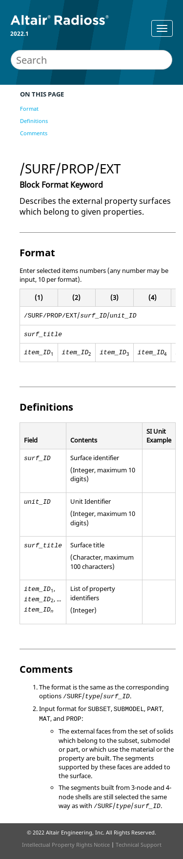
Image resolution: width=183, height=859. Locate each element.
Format (29, 108)
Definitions (34, 120)
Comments (33, 133)
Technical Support (139, 844)
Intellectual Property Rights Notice (66, 844)
